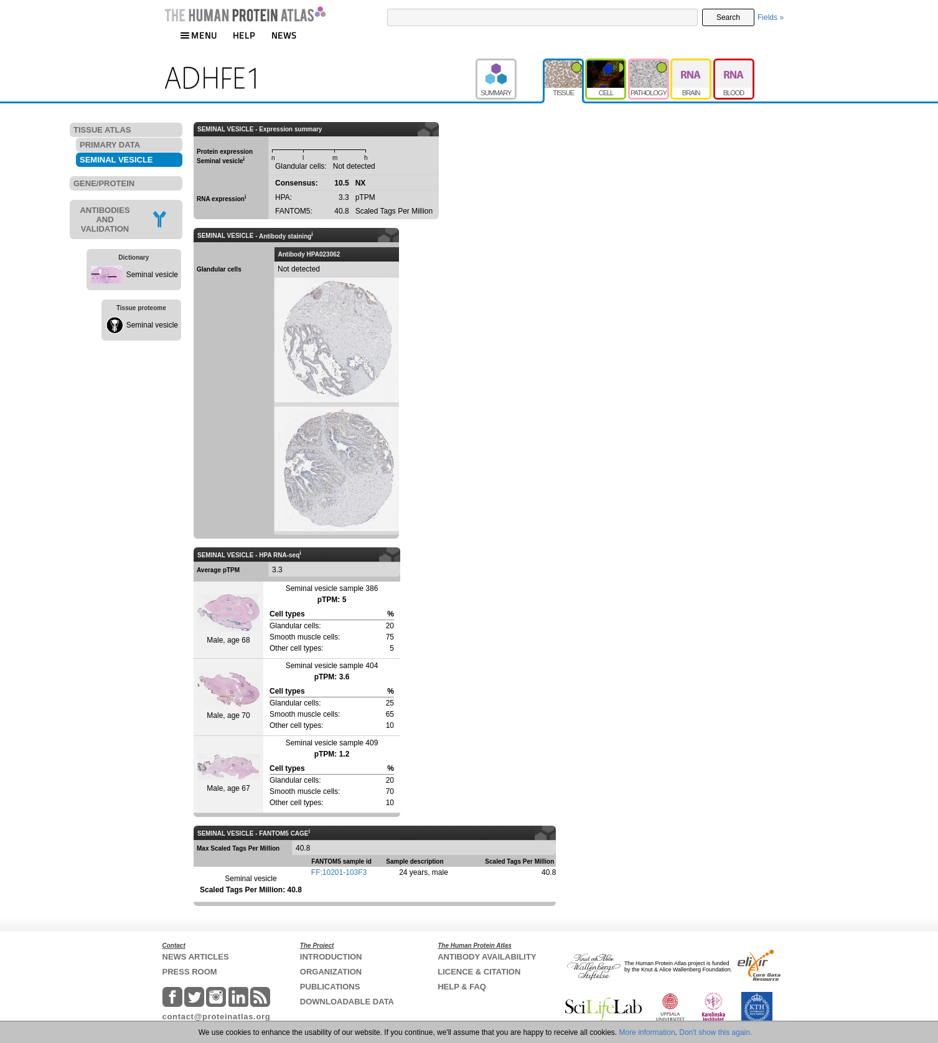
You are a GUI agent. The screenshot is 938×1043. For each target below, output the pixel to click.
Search (728, 17)
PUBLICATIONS (330, 986)
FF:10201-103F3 (339, 872)
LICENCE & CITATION (479, 971)
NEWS (284, 35)
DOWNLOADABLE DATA (347, 1001)
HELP (244, 35)
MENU (198, 35)
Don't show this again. (715, 1032)
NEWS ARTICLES (195, 956)
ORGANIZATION (331, 971)
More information (647, 1032)
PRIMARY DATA (110, 144)
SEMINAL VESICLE (116, 159)
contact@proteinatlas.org (216, 1016)
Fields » (770, 17)
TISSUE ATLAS (102, 130)
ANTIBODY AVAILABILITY (487, 956)
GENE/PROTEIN (103, 183)
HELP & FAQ (462, 986)
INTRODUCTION (331, 956)
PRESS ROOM (189, 971)
